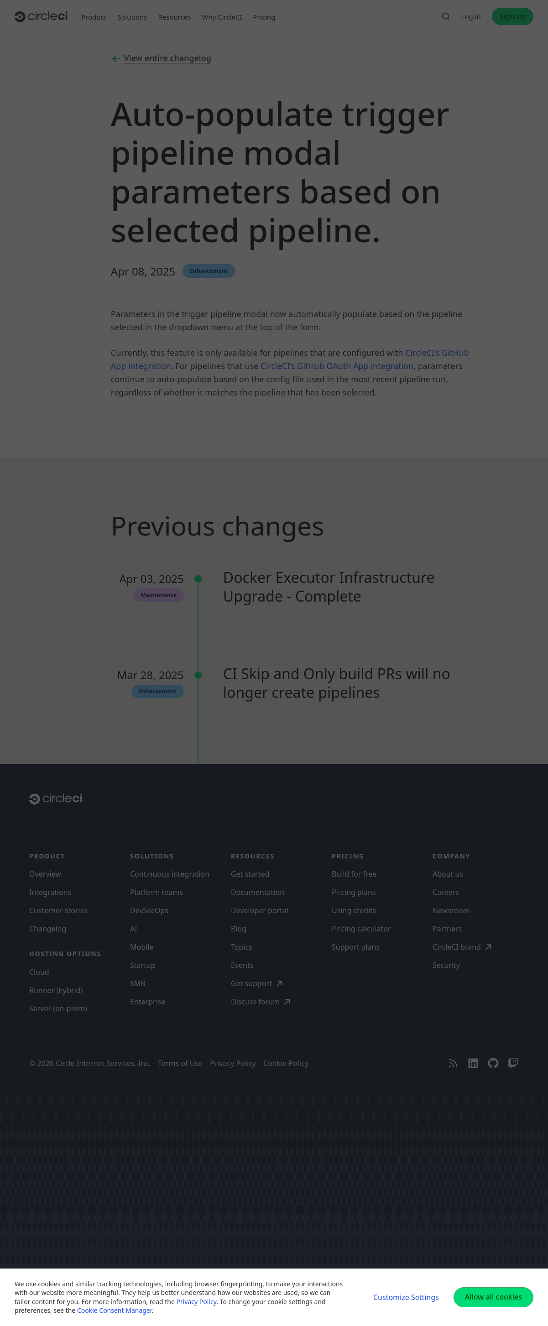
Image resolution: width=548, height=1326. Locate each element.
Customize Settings (406, 1297)
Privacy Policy (196, 1301)
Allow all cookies (493, 1297)
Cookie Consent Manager (114, 1310)
